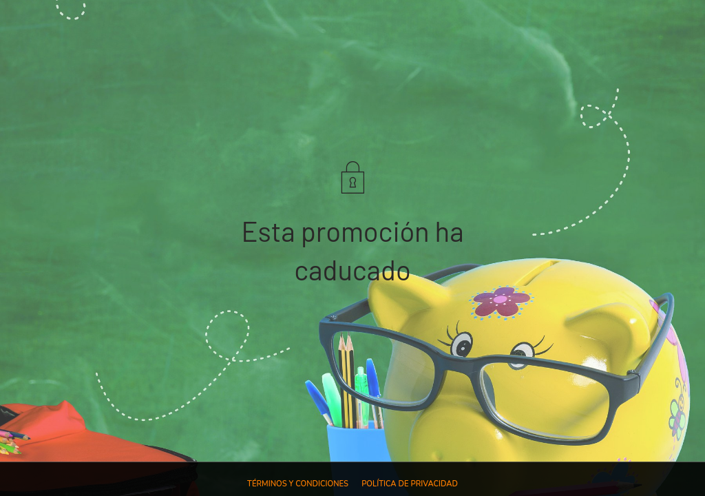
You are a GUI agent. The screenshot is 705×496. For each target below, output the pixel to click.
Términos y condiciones (297, 484)
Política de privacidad (409, 484)
